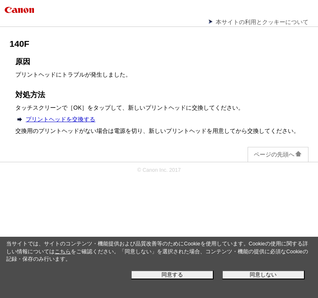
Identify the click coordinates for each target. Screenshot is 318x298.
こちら (63, 252)
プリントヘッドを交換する (60, 119)
